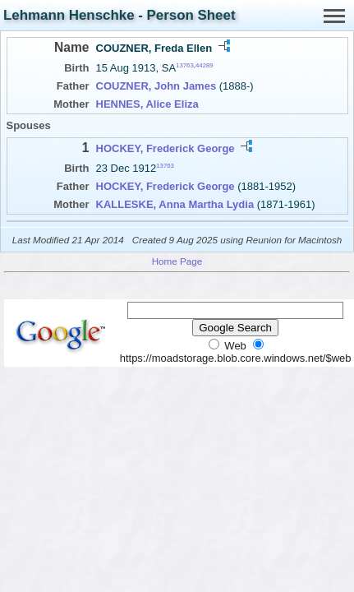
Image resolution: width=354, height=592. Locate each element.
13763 (185, 65)
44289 (204, 65)
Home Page (177, 261)
